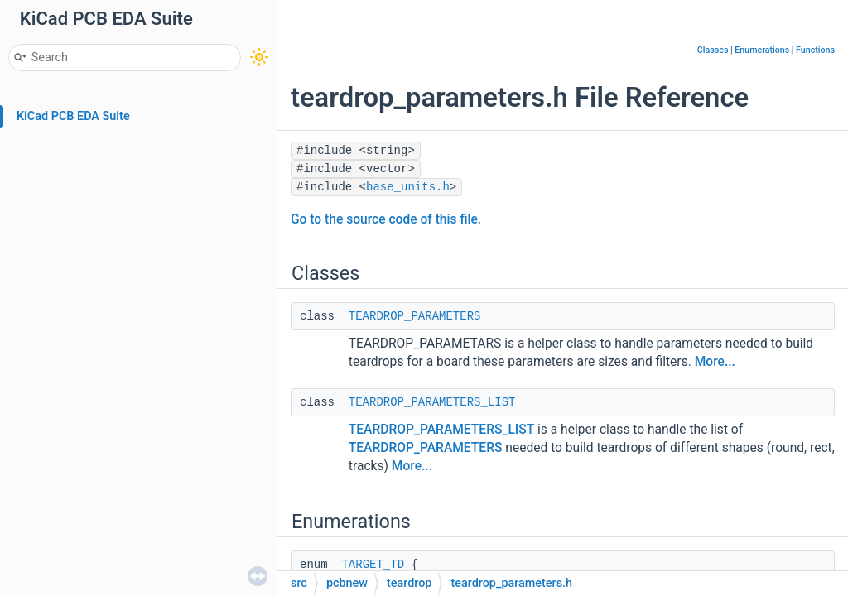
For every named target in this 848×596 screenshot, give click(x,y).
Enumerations (762, 50)
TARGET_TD (372, 564)
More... (715, 361)
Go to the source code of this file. (386, 219)
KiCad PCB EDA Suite (73, 116)
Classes (713, 50)
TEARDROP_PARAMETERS (415, 316)
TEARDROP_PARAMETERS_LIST (432, 402)
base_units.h (408, 187)
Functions (815, 50)
